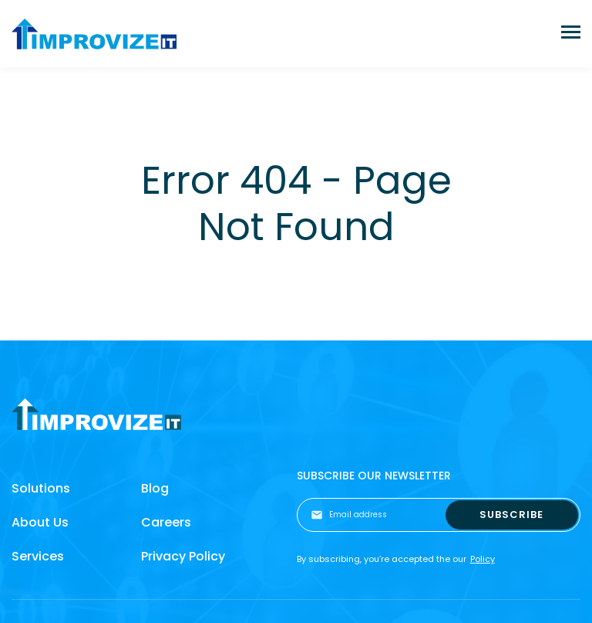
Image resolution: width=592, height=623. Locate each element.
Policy (482, 559)
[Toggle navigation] (570, 33)
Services (38, 556)
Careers (166, 522)
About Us (40, 522)
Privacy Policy (183, 556)
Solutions (41, 488)
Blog (155, 488)
